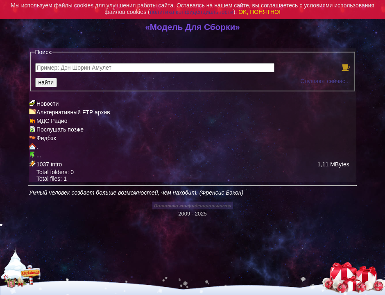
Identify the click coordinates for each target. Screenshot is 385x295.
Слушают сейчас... (325, 81)
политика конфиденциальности (191, 12)
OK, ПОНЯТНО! (259, 12)
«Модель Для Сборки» (192, 27)
